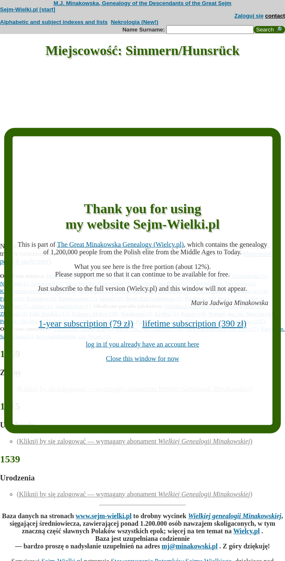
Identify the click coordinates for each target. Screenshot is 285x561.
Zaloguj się (249, 16)
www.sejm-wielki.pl (104, 515)
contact (275, 16)
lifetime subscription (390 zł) (194, 323)
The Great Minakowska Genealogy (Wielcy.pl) (120, 244)
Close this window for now (142, 358)
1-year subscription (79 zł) (86, 323)
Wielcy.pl (246, 531)
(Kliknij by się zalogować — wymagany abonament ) (134, 441)
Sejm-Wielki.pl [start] (27, 9)
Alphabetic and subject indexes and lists (54, 22)
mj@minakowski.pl (190, 546)
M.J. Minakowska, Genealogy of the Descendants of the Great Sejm (142, 3)
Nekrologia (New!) (134, 22)
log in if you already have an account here (142, 344)
